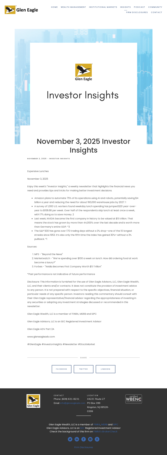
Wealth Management (73, 7)
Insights (125, 7)
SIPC (115, 424)
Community (155, 7)
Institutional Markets (103, 7)
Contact (156, 12)
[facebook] (83, 439)
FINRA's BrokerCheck (105, 431)
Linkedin (105, 369)
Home (54, 7)
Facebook (61, 369)
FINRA (97, 424)
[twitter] (70, 439)
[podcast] (97, 439)
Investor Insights (59, 159)
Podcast (139, 7)
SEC (82, 428)
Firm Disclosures (137, 12)
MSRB (104, 424)
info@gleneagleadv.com (72, 403)
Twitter (83, 369)
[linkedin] (76, 439)
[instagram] (90, 439)
